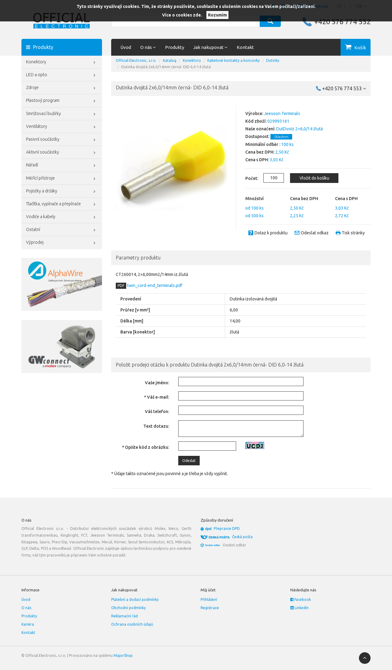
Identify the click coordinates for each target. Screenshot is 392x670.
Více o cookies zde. (182, 15)
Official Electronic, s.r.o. (136, 60)
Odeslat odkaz (315, 232)
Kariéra (27, 624)
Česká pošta (242, 537)
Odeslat (189, 461)
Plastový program (61, 101)
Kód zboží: (255, 121)
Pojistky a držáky (61, 191)
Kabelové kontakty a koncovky (233, 60)
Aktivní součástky (61, 152)
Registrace (210, 608)
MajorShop (123, 655)
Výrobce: (254, 113)
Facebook (300, 599)
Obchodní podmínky (128, 608)
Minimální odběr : (262, 144)
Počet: (248, 178)
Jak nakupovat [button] (210, 47)
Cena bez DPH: (259, 152)
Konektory (61, 62)
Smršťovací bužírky (61, 114)
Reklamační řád (124, 616)
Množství (254, 198)
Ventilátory (61, 127)
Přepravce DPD (227, 528)
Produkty (174, 47)
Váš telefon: (157, 411)
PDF (121, 286)
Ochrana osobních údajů (132, 624)
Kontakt (245, 47)
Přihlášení (209, 599)
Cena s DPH (346, 198)
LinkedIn (299, 608)
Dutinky (272, 60)
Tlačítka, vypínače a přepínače (61, 204)
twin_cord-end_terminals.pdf (154, 285)
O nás (26, 608)
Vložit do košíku (314, 178)
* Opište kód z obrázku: (145, 447)
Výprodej (61, 243)
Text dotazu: (156, 426)
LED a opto (61, 75)
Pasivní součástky (61, 140)
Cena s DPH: (257, 159)
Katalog (169, 60)
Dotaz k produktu (271, 232)
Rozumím (217, 15)
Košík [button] (360, 47)
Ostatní (61, 230)
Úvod (125, 47)
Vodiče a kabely (61, 217)
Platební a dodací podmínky (135, 599)
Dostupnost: (257, 136)
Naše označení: (260, 128)
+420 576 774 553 (344, 88)
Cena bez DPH (304, 198)
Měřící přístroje (61, 178)
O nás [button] (148, 47)
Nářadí (61, 165)
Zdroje (61, 88)
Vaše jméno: (157, 382)
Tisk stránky (353, 232)
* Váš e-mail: (156, 397)
